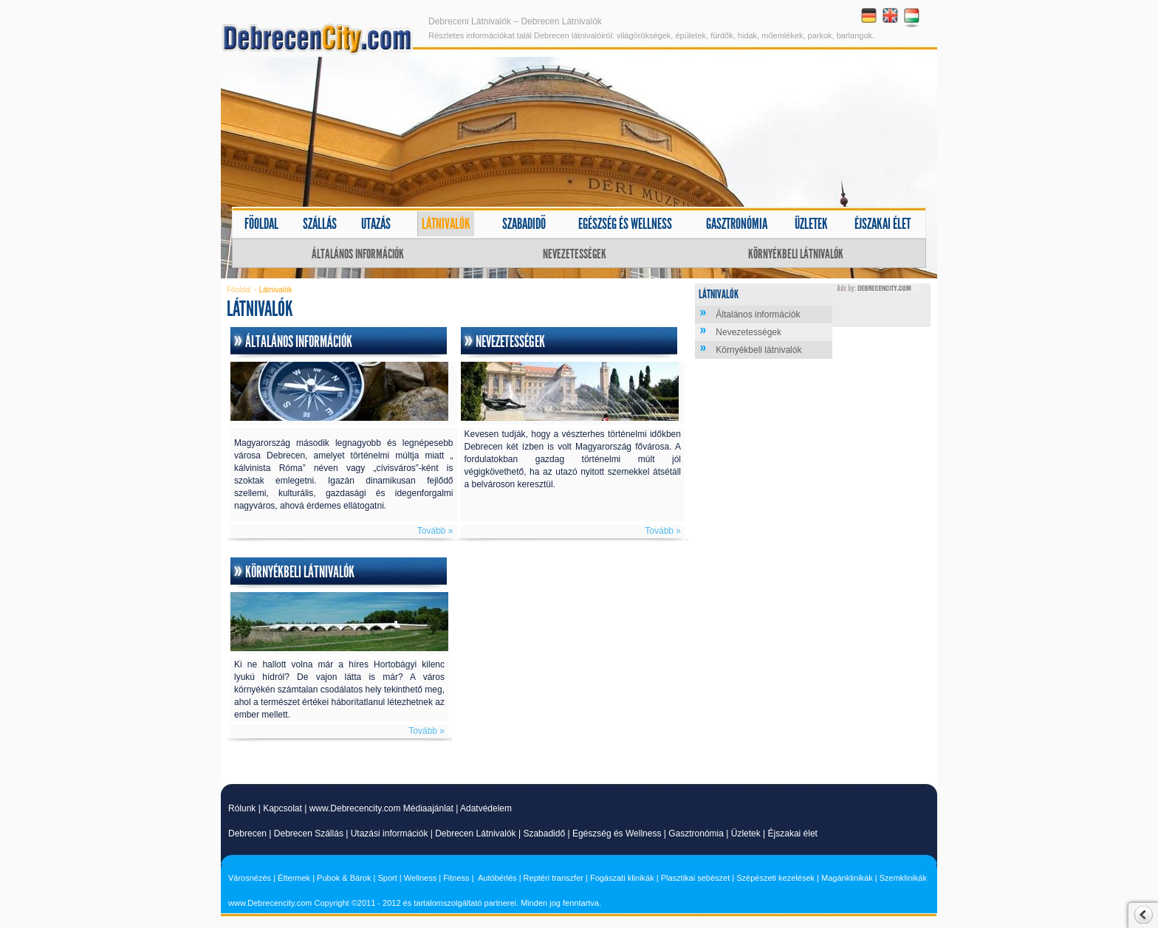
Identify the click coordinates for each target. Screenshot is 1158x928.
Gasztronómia (736, 224)
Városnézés (249, 877)
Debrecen (247, 833)
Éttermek (294, 877)
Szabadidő (524, 224)
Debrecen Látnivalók (475, 833)
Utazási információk (389, 833)
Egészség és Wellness (617, 833)
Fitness (456, 877)
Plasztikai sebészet (695, 877)
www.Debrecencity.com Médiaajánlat (381, 808)
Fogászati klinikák (622, 877)
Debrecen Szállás (308, 833)
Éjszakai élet (882, 224)
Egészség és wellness (625, 224)
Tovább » (435, 531)
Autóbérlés (497, 877)
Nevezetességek (574, 254)
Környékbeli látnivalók (795, 254)
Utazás (376, 224)
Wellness (420, 877)
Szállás (320, 224)
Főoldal (261, 224)
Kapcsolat (282, 808)
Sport (387, 877)
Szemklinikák (903, 877)
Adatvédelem (486, 808)
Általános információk (358, 254)
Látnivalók (446, 224)
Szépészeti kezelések (775, 877)
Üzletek (811, 224)
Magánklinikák (847, 877)
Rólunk (242, 808)
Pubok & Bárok (344, 877)
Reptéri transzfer (553, 877)
